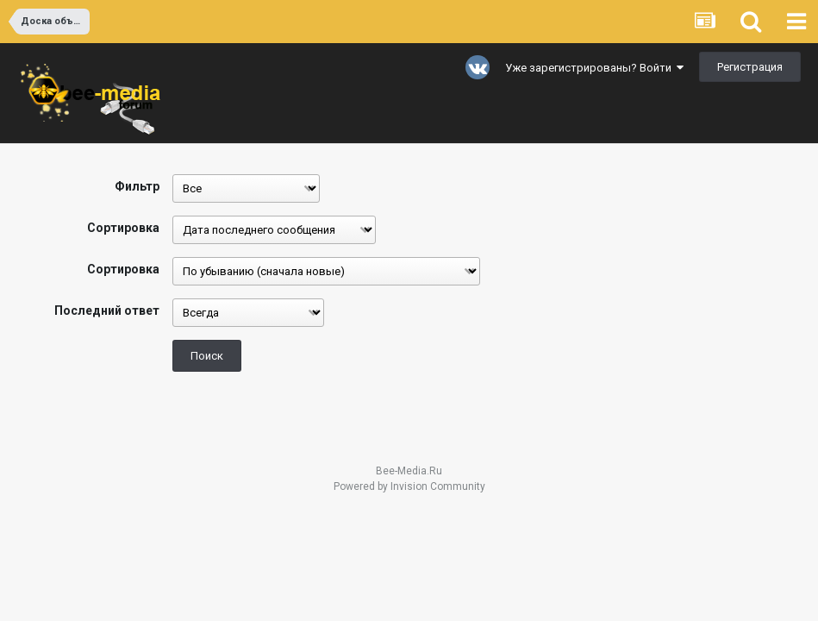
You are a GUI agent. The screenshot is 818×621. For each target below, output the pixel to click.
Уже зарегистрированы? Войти (594, 67)
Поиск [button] (206, 355)
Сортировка (123, 228)
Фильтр (137, 186)
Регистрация (750, 66)
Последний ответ (106, 310)
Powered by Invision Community (409, 486)
